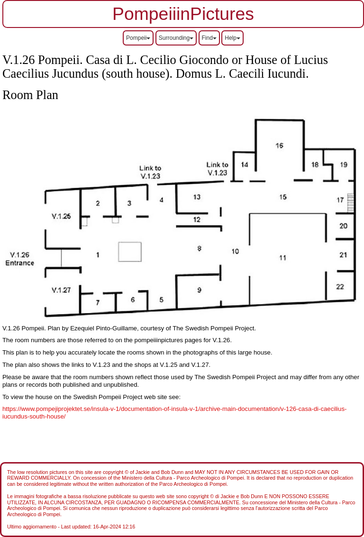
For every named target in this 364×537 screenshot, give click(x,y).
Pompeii (138, 38)
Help (232, 38)
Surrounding (176, 38)
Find (209, 38)
